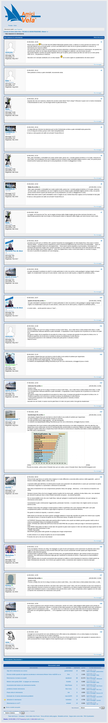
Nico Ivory (68, 689)
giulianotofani (69, 671)
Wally (7, 109)
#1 (101, 42)
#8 (101, 241)
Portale (10, 25)
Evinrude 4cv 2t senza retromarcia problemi (20, 696)
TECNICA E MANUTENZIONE (31, 31)
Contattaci (22, 716)
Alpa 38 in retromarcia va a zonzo (17, 671)
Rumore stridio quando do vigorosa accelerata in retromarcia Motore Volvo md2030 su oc (34, 674)
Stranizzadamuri (11, 419)
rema (7, 642)
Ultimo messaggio (91, 671)
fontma (8, 585)
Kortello (68, 681)
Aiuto (15, 25)
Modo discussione (99, 37)
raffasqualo (99, 678)
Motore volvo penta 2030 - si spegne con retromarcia (23, 681)
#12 (101, 354)
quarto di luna (10, 277)
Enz (68, 674)
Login (15, 29)
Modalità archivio (63, 716)
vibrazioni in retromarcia (14, 699)
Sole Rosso (68, 685)
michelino (69, 699)
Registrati (19, 29)
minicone (9, 52)
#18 (101, 603)
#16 (101, 546)
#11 (101, 326)
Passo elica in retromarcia (15, 692)
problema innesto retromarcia (16, 689)
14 (77, 699)
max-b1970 (68, 696)
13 (77, 696)
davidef (8, 487)
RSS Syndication (89, 716)
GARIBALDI (10, 132)
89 (77, 678)
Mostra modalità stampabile (13, 707)
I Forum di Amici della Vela (12, 31)
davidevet (69, 678)
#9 (101, 269)
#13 (101, 383)
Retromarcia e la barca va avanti (16, 678)
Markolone (9, 555)
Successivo (17, 659)
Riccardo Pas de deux (14, 251)
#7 (101, 212)
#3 (101, 99)
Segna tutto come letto (76, 716)
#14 (101, 412)
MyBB (28, 719)
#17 (101, 575)
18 (77, 681)
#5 (101, 155)
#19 (101, 632)
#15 (101, 477)
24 (77, 671)
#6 (101, 184)
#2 (101, 70)
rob (69, 692)
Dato (7, 81)
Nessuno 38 (99, 693)
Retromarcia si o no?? (13, 703)
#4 (101, 127)
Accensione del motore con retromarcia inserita (21, 685)
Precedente (9, 659)
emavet (68, 703)
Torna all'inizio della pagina (49, 716)
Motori (44, 31)
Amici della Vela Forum (33, 716)
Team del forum (13, 716)
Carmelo (98, 700)
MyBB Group (40, 719)
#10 (101, 297)
